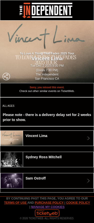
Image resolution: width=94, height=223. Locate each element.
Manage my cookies (47, 207)
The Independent (47, 74)
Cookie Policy (78, 202)
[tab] (47, 138)
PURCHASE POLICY (49, 202)
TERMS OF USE (15, 202)
